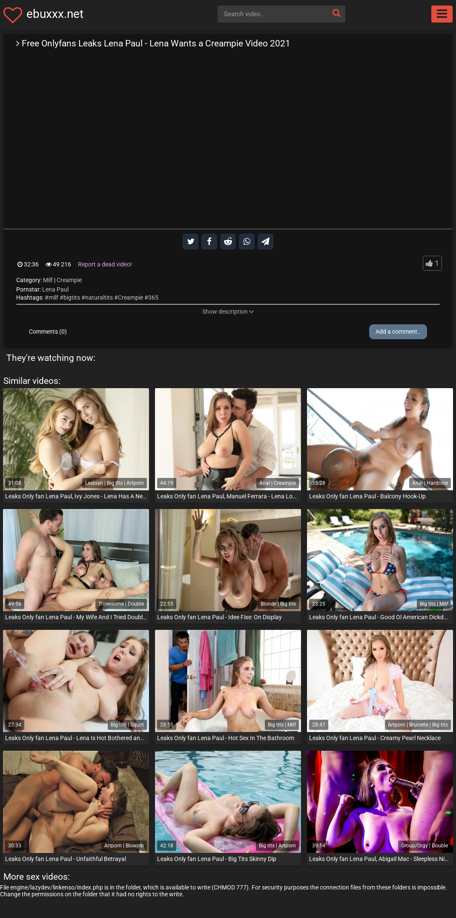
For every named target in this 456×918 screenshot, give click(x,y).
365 (153, 297)
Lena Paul (55, 289)
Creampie (69, 280)
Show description (228, 311)
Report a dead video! (105, 264)
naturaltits (99, 297)
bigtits (71, 297)
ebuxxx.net (54, 14)
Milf (48, 280)
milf (53, 297)
